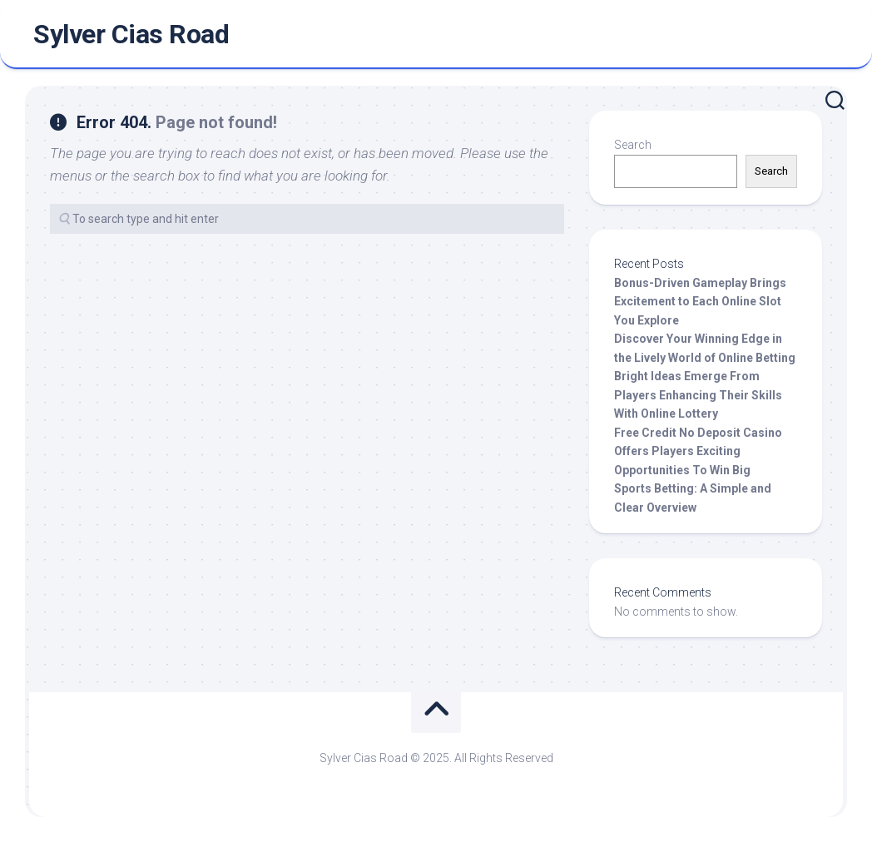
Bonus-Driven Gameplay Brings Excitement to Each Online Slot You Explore (700, 301)
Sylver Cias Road (131, 34)
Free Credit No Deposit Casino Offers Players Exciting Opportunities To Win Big (698, 451)
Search (633, 144)
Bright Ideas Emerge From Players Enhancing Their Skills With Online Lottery (698, 394)
